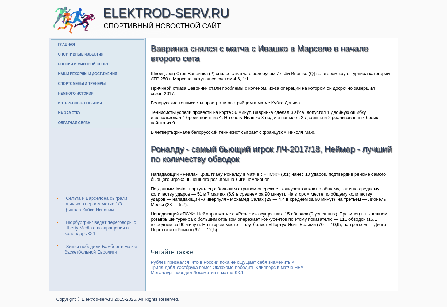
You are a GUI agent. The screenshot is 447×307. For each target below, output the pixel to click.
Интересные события (80, 103)
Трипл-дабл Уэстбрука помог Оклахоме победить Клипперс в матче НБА (227, 267)
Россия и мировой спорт (83, 64)
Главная (66, 44)
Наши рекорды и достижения (87, 74)
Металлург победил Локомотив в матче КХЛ (197, 272)
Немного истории (76, 93)
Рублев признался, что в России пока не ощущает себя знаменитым (223, 262)
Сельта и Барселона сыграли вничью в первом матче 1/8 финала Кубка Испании (96, 204)
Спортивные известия (81, 54)
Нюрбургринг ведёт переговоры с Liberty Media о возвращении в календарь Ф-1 (100, 228)
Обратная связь (74, 123)
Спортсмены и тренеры (82, 84)
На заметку (69, 113)
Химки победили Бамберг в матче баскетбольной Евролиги (101, 249)
